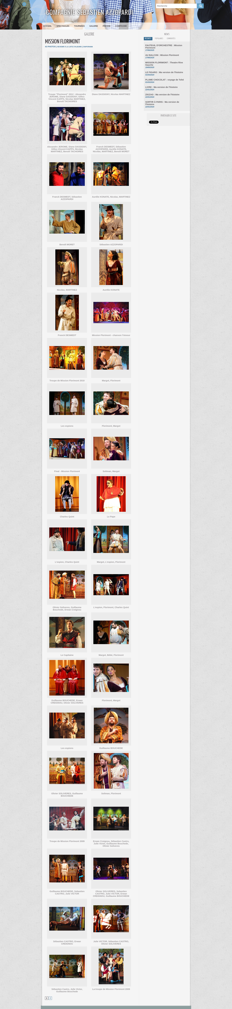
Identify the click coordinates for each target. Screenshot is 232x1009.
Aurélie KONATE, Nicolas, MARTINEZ (111, 196)
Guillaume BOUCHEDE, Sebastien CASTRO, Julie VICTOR (67, 884)
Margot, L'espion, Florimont (111, 557)
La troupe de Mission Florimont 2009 (111, 980)
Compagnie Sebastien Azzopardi (89, 12)
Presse (107, 26)
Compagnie (121, 26)
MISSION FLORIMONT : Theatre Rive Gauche (165, 60)
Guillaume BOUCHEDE (111, 742)
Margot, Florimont (111, 376)
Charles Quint (67, 512)
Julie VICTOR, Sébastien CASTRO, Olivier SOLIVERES (111, 933)
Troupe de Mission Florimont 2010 (67, 376)
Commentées (176, 39)
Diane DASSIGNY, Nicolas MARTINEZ (111, 94)
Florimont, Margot (111, 422)
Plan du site (122, 1007)
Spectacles (63, 26)
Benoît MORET (67, 241)
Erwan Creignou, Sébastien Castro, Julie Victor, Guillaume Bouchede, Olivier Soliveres (111, 835)
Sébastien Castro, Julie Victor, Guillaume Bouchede (67, 981)
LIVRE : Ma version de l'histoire (159, 82)
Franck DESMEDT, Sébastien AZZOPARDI (67, 196)
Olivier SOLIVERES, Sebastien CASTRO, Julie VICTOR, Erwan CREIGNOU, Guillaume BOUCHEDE (111, 885)
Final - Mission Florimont (67, 467)
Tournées (79, 26)
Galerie (93, 26)
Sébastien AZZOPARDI (111, 241)
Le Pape (111, 512)
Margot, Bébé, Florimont (111, 650)
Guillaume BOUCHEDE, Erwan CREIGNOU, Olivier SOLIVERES (67, 696)
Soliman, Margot (111, 467)
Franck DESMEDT (67, 331)
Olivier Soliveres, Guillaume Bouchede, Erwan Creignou (67, 603)
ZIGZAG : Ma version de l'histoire (160, 89)
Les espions (66, 422)
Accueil (47, 26)
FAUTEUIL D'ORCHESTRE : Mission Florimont (166, 46)
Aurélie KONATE (111, 286)
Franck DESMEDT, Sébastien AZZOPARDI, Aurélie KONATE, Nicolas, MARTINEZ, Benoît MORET (111, 148)
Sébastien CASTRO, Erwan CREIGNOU (67, 932)
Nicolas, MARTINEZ (67, 286)
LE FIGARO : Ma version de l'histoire (162, 68)
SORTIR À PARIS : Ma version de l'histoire (164, 97)
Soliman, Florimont (111, 788)
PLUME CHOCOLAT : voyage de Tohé (162, 75)
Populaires (162, 39)
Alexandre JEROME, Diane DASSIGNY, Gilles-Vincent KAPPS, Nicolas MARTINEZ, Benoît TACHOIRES (67, 148)
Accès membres (111, 1007)
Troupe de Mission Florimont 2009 (67, 833)
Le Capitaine (67, 650)
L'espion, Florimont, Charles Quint (111, 602)
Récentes (149, 39)
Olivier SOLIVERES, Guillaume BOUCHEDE (67, 788)
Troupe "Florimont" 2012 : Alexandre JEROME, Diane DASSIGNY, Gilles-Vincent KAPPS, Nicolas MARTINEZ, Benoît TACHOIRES (67, 97)
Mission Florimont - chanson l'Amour (111, 331)
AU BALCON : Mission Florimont (160, 53)
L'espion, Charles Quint (67, 557)
